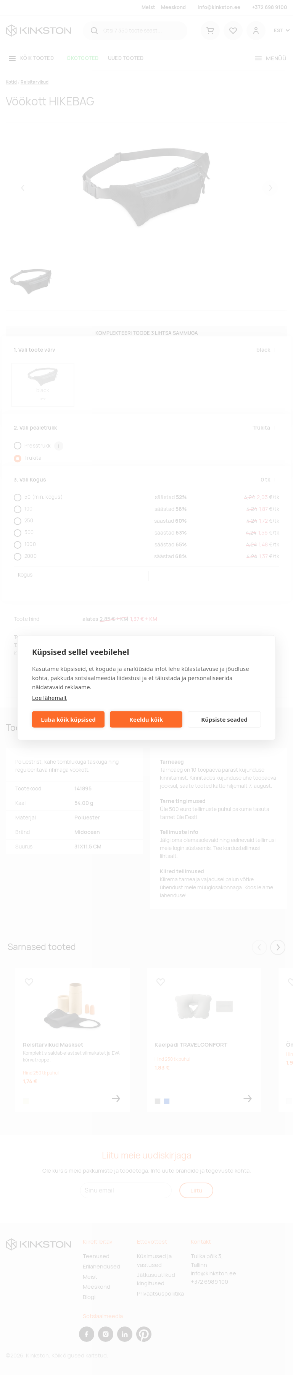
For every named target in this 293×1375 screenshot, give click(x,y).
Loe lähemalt (49, 697)
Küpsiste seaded (224, 719)
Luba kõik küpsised (68, 719)
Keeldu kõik (146, 719)
